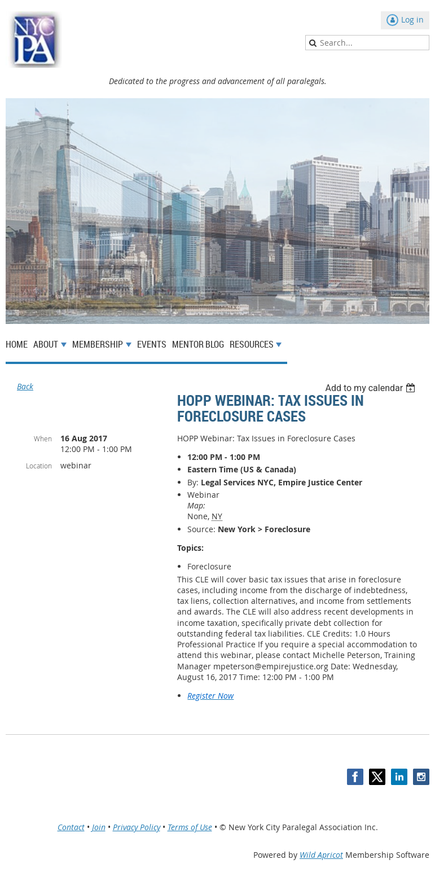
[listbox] (371, 388)
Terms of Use (190, 827)
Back (25, 386)
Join (99, 827)
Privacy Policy (136, 827)
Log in (412, 19)
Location (39, 465)
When (43, 438)
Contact (71, 827)
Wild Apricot (321, 854)
